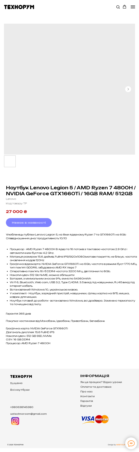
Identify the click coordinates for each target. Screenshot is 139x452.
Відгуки (86, 405)
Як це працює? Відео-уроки (101, 382)
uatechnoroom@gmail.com (28, 414)
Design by (112, 445)
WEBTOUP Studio (123, 445)
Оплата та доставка (95, 386)
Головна (16, 383)
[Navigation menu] (133, 7)
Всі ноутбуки (19, 389)
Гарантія (86, 401)
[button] (118, 7)
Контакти (87, 396)
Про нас (86, 391)
